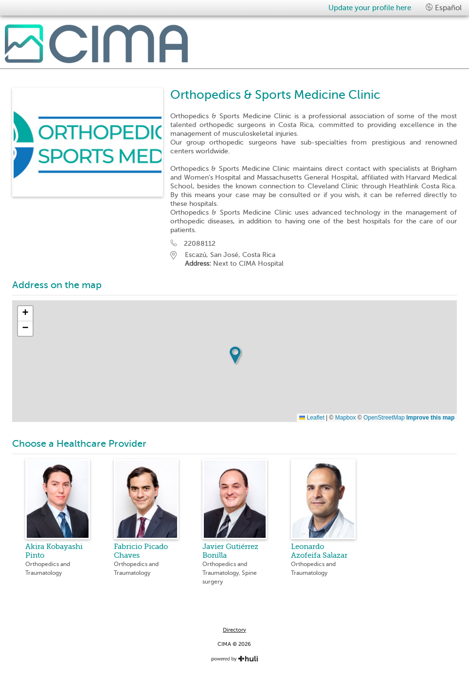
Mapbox (345, 417)
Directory (234, 630)
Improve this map (430, 417)
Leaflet (311, 417)
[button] (235, 355)
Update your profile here (369, 8)
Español (444, 7)
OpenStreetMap (384, 417)
